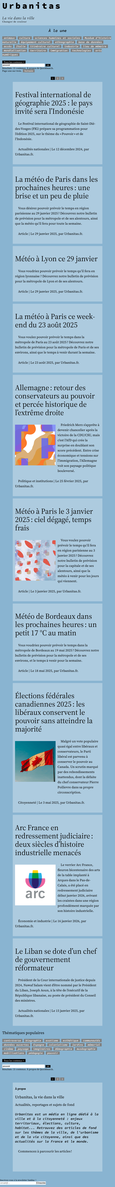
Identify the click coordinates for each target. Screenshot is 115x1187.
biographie (33, 1040)
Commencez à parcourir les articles (44, 1151)
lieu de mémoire (94, 46)
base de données (90, 42)
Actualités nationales (33, 149)
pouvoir (52, 1053)
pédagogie (36, 1053)
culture (24, 38)
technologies (81, 50)
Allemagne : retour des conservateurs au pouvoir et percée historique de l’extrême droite (55, 400)
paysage (23, 1049)
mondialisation (15, 50)
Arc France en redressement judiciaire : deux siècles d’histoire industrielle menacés (54, 840)
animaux (9, 38)
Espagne (38, 1044)
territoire (38, 50)
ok (48, 65)
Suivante (28, 70)
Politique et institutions (35, 481)
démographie (63, 1049)
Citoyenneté (27, 802)
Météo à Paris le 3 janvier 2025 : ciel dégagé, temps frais (54, 519)
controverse (12, 1040)
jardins (77, 1044)
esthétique (70, 1040)
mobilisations (14, 1053)
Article (23, 234)
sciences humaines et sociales (57, 38)
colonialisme (58, 1044)
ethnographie (64, 42)
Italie (21, 46)
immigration (58, 50)
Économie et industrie (34, 921)
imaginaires (41, 1049)
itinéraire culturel (45, 46)
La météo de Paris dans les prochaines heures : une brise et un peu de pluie (56, 187)
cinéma (8, 1049)
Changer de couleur (14, 21)
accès (8, 46)
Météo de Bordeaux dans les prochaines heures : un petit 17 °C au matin (56, 624)
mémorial (94, 1044)
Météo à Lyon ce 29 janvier (56, 258)
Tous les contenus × (14, 62)
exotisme (52, 1040)
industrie (71, 46)
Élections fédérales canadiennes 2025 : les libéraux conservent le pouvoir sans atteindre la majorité (54, 712)
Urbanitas (32, 5)
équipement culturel (35, 42)
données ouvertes (16, 1044)
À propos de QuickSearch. (40, 68)
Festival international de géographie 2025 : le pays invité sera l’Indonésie (54, 102)
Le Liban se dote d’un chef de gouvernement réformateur (56, 959)
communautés (91, 1040)
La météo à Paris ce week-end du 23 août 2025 (55, 320)
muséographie (86, 1049)
